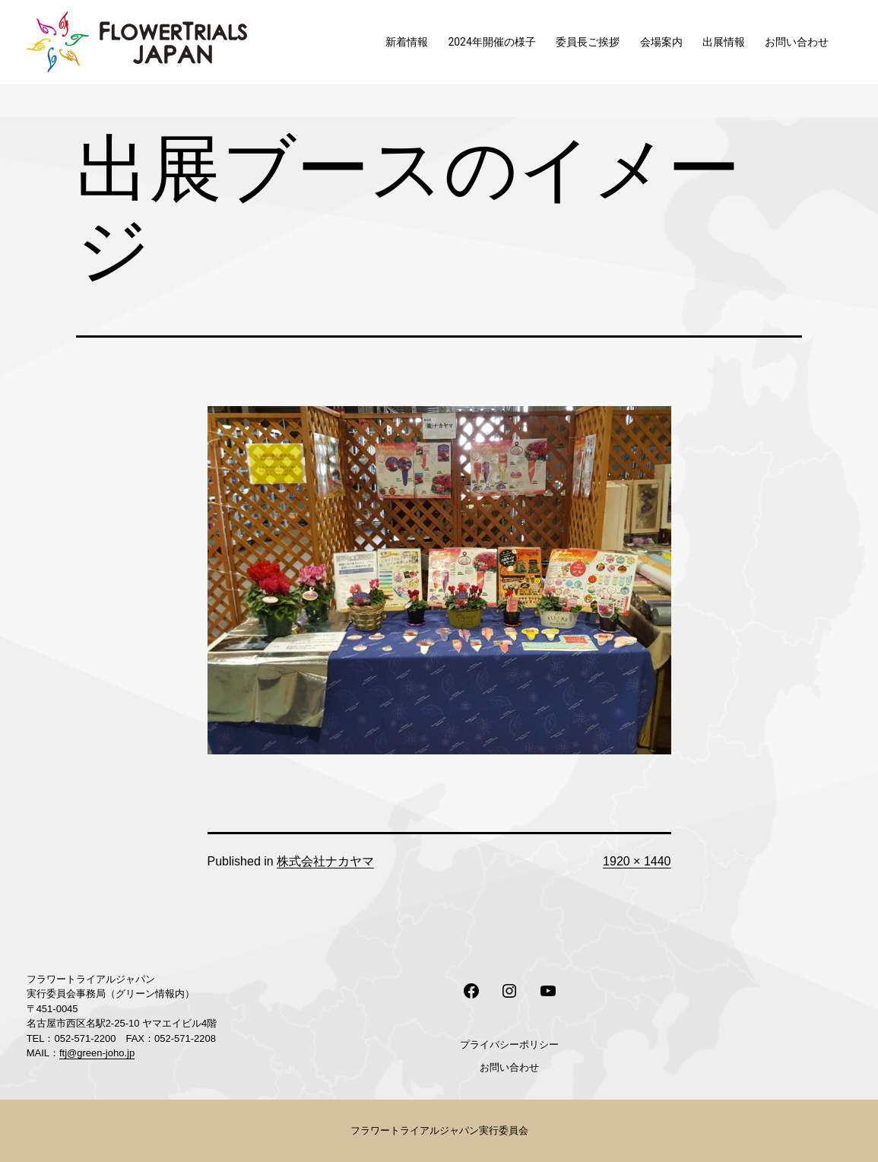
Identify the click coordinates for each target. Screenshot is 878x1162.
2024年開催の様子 (491, 42)
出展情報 (723, 42)
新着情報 (406, 42)
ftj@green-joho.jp (97, 1053)
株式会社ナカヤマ (325, 861)
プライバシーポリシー (509, 1044)
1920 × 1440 (636, 861)
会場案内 (661, 42)
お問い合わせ (797, 42)
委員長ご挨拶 (588, 42)
